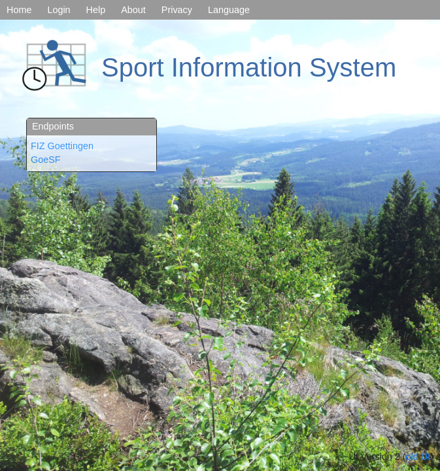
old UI (418, 456)
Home (19, 10)
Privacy (176, 10)
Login (58, 10)
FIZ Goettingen (62, 146)
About (133, 10)
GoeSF (46, 159)
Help (96, 10)
